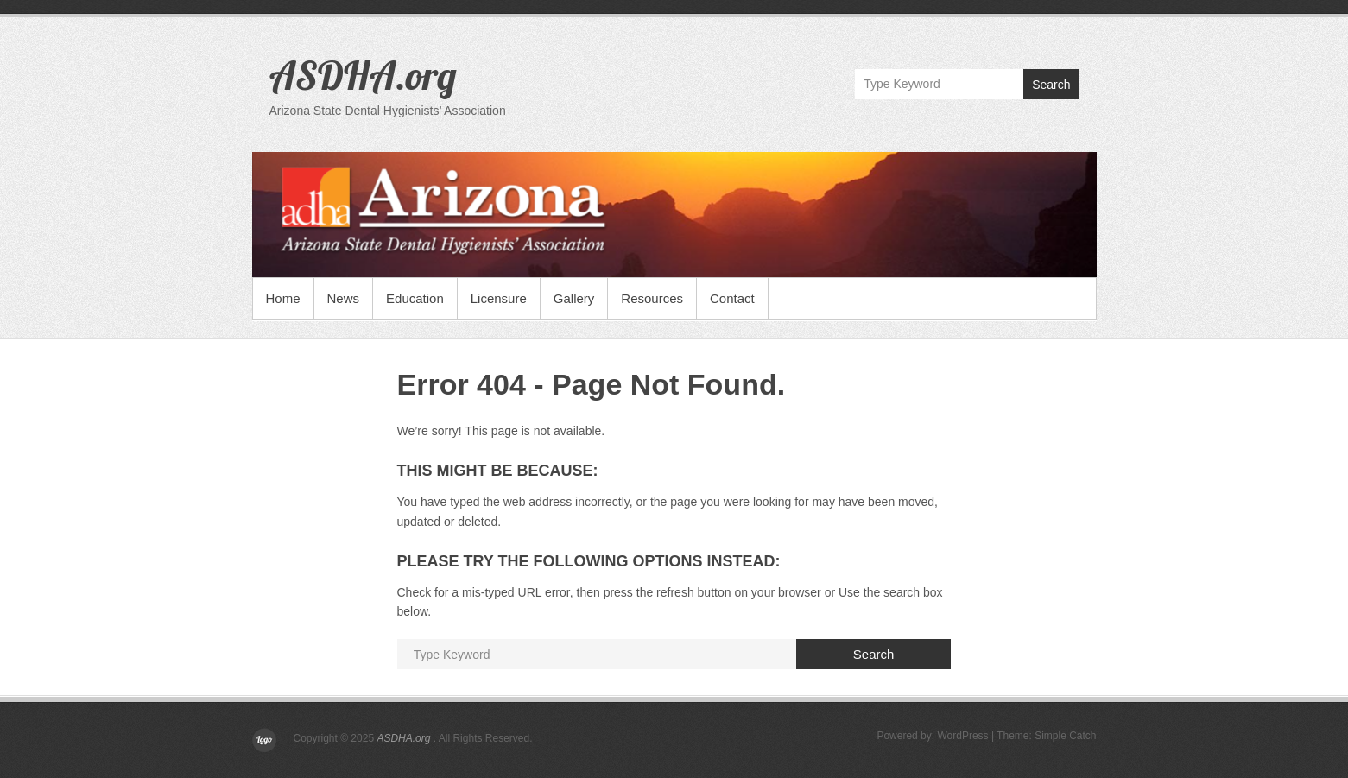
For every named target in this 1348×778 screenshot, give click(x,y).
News (343, 298)
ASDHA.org (363, 75)
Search (1051, 85)
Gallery (574, 298)
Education (415, 298)
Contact (732, 298)
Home (283, 298)
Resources (652, 298)
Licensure (499, 298)
